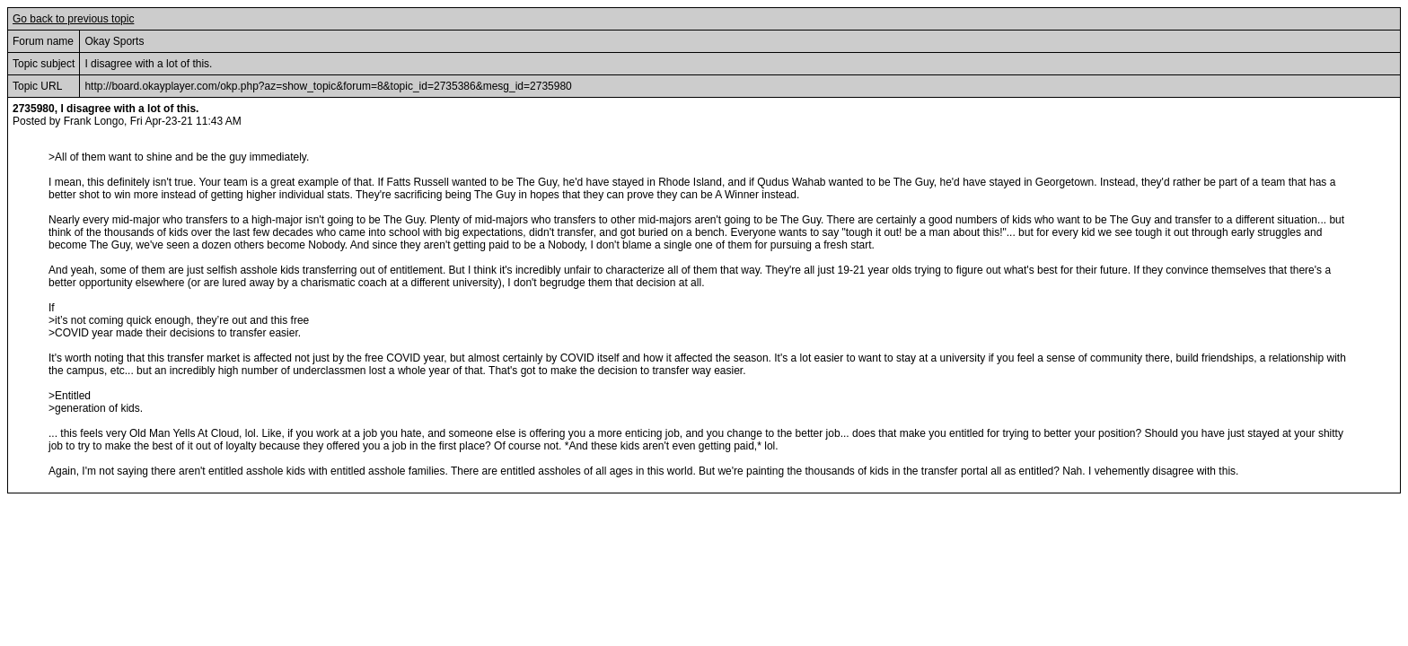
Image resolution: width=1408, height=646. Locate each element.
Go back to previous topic (73, 19)
